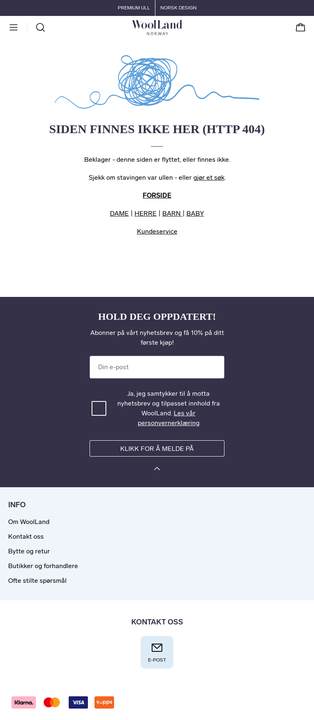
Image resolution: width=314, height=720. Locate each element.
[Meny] (13, 27)
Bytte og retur (29, 551)
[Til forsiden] (181, 27)
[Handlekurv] (300, 27)
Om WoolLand (28, 522)
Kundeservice (157, 231)
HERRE (146, 213)
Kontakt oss (26, 536)
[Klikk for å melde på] (157, 470)
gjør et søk (208, 177)
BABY (195, 213)
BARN (172, 213)
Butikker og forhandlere (43, 566)
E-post (157, 652)
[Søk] (40, 27)
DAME (119, 213)
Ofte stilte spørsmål (37, 580)
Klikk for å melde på (157, 449)
